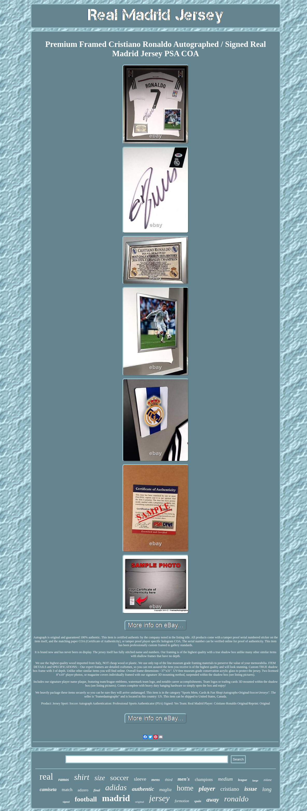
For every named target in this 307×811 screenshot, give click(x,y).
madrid (116, 798)
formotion (182, 801)
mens (155, 780)
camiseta (48, 789)
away (212, 799)
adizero (83, 790)
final (97, 790)
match (67, 789)
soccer (119, 778)
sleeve (140, 779)
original (139, 801)
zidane (267, 780)
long (266, 789)
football (86, 799)
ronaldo (236, 798)
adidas (116, 787)
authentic (143, 789)
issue (250, 788)
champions (204, 779)
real (46, 777)
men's (184, 779)
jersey (159, 798)
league (242, 780)
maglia (165, 789)
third (168, 780)
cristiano (229, 789)
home (185, 788)
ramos (63, 779)
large (255, 780)
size (99, 778)
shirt (81, 777)
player (207, 788)
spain (197, 801)
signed (66, 801)
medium (225, 779)
